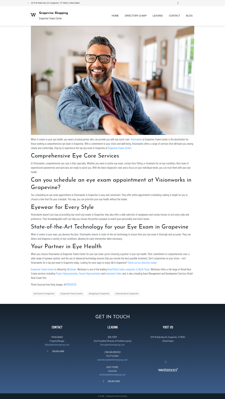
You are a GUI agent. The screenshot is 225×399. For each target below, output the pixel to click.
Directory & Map (136, 15)
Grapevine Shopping (53, 13)
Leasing (158, 15)
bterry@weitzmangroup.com (112, 344)
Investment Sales (113, 273)
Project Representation (67, 273)
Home (115, 15)
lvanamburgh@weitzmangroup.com (112, 359)
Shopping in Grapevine (99, 293)
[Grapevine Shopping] (33, 15)
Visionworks (136, 139)
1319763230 (71, 284)
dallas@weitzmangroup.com (57, 344)
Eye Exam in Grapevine (44, 293)
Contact (174, 15)
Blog (189, 15)
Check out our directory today (142, 262)
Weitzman (71, 269)
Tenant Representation (90, 273)
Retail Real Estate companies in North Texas (128, 269)
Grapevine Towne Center (119, 148)
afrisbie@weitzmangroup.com (112, 374)
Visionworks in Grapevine (126, 293)
